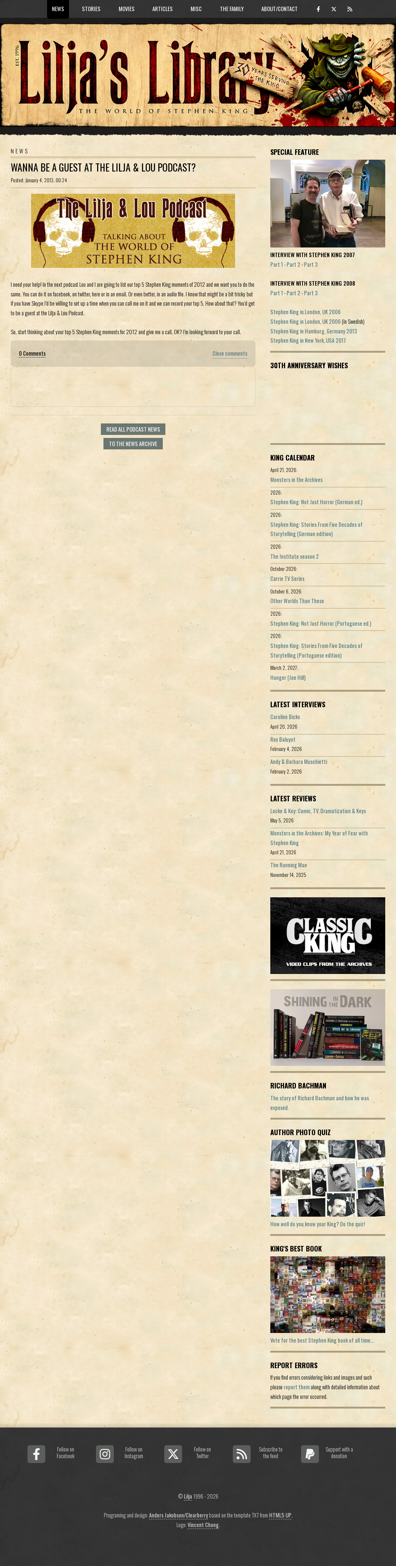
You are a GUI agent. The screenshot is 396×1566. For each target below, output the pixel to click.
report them (297, 1387)
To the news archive (133, 444)
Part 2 (293, 264)
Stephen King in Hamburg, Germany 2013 (313, 331)
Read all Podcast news (133, 429)
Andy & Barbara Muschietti (298, 761)
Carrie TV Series (287, 578)
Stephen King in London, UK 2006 (305, 312)
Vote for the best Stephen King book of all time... (322, 1340)
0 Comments (32, 353)
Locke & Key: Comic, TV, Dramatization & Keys (318, 811)
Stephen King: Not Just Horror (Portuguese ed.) (320, 623)
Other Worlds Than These (297, 601)
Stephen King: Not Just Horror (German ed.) (316, 502)
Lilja (188, 1496)
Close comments (229, 353)
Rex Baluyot (283, 739)
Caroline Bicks (285, 717)
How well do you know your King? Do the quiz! (317, 1224)
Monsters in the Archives (296, 479)
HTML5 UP (280, 1515)
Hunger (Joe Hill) (288, 677)
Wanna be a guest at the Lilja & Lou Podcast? (103, 167)
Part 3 (311, 264)
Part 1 (276, 264)
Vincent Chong (203, 1525)
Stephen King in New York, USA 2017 (308, 340)
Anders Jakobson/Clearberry (178, 1515)
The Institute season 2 (294, 556)
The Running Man (288, 865)
